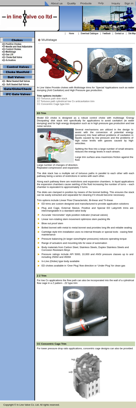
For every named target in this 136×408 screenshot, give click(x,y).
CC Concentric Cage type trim (53, 104)
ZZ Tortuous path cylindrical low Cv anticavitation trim (66, 101)
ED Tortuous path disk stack (52, 98)
